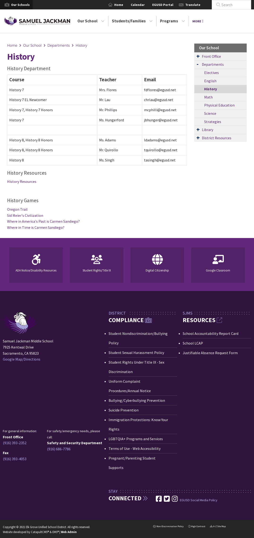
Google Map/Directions (21, 359)
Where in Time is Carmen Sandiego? (35, 227)
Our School (91, 21)
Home (124, 5)
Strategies (212, 121)
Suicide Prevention (124, 410)
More (197, 21)
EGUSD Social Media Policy (198, 500)
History (81, 45)
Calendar (143, 5)
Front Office (211, 56)
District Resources (216, 138)
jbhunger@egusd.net (161, 120)
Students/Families (132, 21)
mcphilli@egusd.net (160, 109)
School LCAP (193, 343)
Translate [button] (198, 5)
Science (210, 113)
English (210, 80)
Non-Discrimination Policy (168, 527)
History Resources (21, 181)
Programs (172, 21)
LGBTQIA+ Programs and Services (136, 438)
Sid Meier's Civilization (25, 215)
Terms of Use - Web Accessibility (135, 448)
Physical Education (219, 105)
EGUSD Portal (168, 5)
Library (207, 129)
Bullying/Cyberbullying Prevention (137, 400)
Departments (58, 45)
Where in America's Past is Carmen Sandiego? (43, 221)
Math (208, 97)
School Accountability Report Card (210, 333)
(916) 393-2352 (14, 442)
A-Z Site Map (218, 527)
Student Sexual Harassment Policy (136, 352)
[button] (20, 5)
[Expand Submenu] (198, 56)
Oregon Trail (17, 209)
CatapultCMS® (40, 532)
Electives (211, 72)
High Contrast (198, 526)
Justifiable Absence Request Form (210, 352)
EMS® (55, 532)
